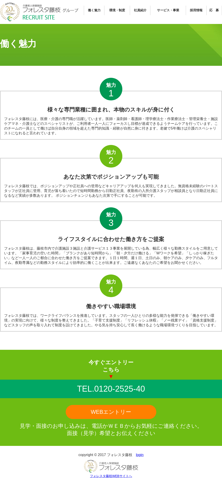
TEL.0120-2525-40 (111, 388)
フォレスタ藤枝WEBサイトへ (111, 476)
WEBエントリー (111, 412)
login (140, 455)
